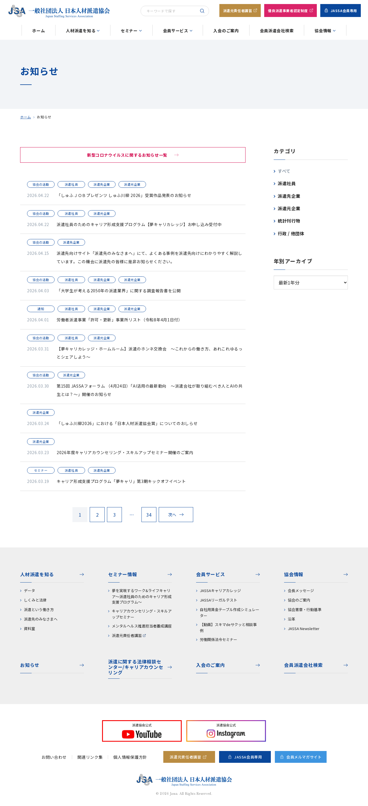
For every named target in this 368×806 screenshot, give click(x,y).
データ (29, 590)
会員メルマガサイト (304, 757)
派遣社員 (287, 183)
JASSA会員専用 (344, 10)
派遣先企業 (289, 196)
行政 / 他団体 (291, 233)
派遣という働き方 (39, 609)
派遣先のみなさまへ (40, 619)
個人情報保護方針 (130, 757)
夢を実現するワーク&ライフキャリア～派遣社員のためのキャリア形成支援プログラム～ (142, 596)
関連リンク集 (90, 757)
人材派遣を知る (80, 30)
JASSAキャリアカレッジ (220, 590)
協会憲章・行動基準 (304, 609)
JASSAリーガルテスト (218, 600)
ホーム (38, 30)
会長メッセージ (301, 590)
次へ (172, 514)
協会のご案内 (299, 600)
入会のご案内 (226, 30)
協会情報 (323, 30)
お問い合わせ (54, 757)
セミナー (129, 30)
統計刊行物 (289, 221)
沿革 (291, 619)
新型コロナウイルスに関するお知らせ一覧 (127, 155)
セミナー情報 (122, 574)
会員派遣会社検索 (277, 30)
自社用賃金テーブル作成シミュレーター (229, 612)
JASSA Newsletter (303, 628)
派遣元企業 (289, 208)
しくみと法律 (35, 600)
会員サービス (175, 30)
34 (149, 514)
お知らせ (29, 664)
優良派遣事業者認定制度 (288, 10)
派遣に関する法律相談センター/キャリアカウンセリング (135, 667)
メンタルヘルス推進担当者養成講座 (142, 626)
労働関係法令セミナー (218, 639)
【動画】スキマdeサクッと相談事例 (228, 627)
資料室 (29, 628)
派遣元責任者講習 (237, 10)
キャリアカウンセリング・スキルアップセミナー (142, 614)
